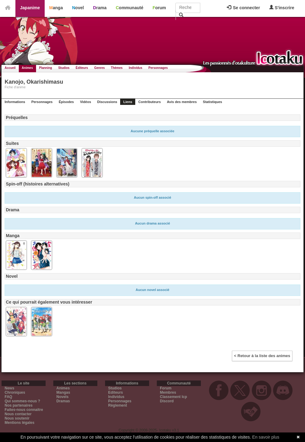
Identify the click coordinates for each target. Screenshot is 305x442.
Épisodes (66, 102)
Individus (135, 68)
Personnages (158, 68)
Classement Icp (173, 397)
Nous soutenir (17, 418)
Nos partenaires (19, 405)
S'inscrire (281, 7)
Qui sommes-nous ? (22, 401)
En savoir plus (265, 437)
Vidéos (85, 102)
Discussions (107, 102)
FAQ (8, 397)
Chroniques (15, 392)
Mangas (63, 392)
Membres (168, 392)
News (9, 388)
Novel (78, 7)
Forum (159, 7)
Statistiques (212, 102)
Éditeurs (82, 68)
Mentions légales (20, 422)
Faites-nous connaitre (24, 410)
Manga (56, 7)
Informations (15, 102)
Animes (27, 68)
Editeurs (115, 392)
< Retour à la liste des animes (262, 355)
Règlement (117, 405)
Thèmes (117, 68)
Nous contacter (18, 414)
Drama (100, 7)
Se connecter (243, 7)
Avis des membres (182, 102)
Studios (64, 68)
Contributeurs (149, 102)
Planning (45, 68)
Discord (167, 401)
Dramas (63, 401)
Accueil (10, 68)
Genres (99, 68)
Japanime (30, 7)
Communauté (129, 7)
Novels (62, 397)
